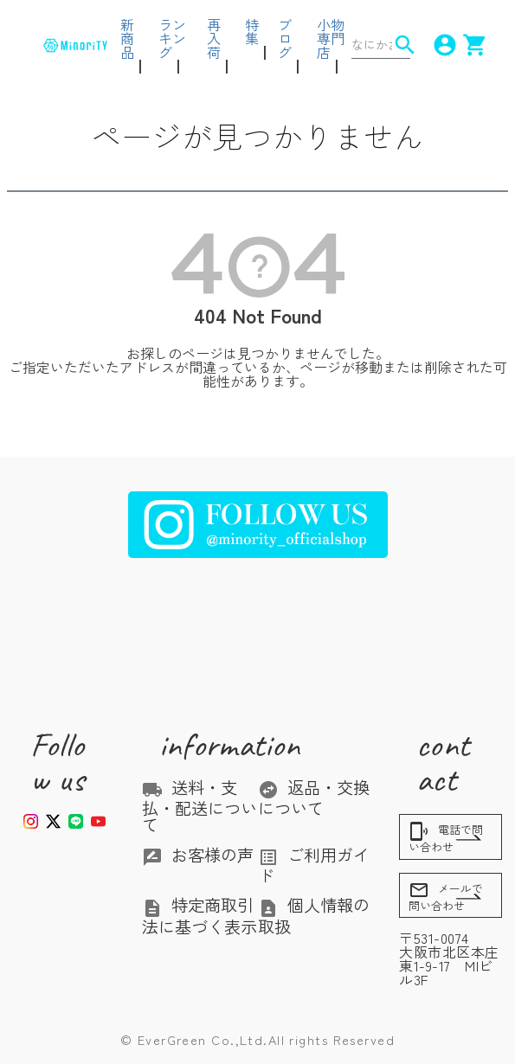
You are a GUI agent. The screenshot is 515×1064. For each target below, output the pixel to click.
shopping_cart (467, 45)
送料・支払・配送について (199, 806)
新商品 (127, 38)
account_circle (436, 45)
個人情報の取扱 (314, 915)
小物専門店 (330, 38)
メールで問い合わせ (446, 896)
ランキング (172, 38)
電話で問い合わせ (446, 838)
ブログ (285, 38)
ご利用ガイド (314, 865)
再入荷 (214, 38)
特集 (252, 31)
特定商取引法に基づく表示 (199, 915)
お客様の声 (198, 855)
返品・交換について (314, 797)
